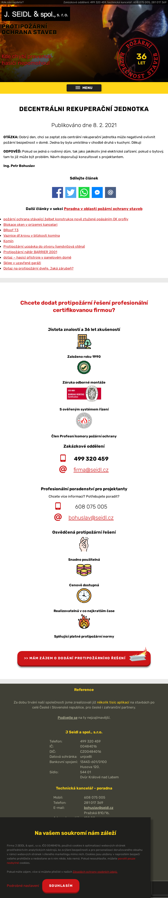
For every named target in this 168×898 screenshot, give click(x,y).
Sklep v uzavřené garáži (22, 263)
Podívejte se (67, 718)
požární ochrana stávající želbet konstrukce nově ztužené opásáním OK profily (65, 219)
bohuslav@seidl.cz (91, 518)
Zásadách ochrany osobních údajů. (95, 871)
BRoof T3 (10, 230)
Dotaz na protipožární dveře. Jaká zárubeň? (38, 269)
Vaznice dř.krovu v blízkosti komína (31, 236)
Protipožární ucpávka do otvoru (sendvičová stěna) (44, 247)
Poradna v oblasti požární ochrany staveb (103, 209)
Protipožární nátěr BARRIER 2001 (30, 252)
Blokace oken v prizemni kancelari (30, 225)
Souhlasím (61, 886)
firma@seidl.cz (91, 470)
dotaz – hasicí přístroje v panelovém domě (37, 258)
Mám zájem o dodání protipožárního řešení (77, 658)
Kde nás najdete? (13, 2)
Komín (8, 241)
